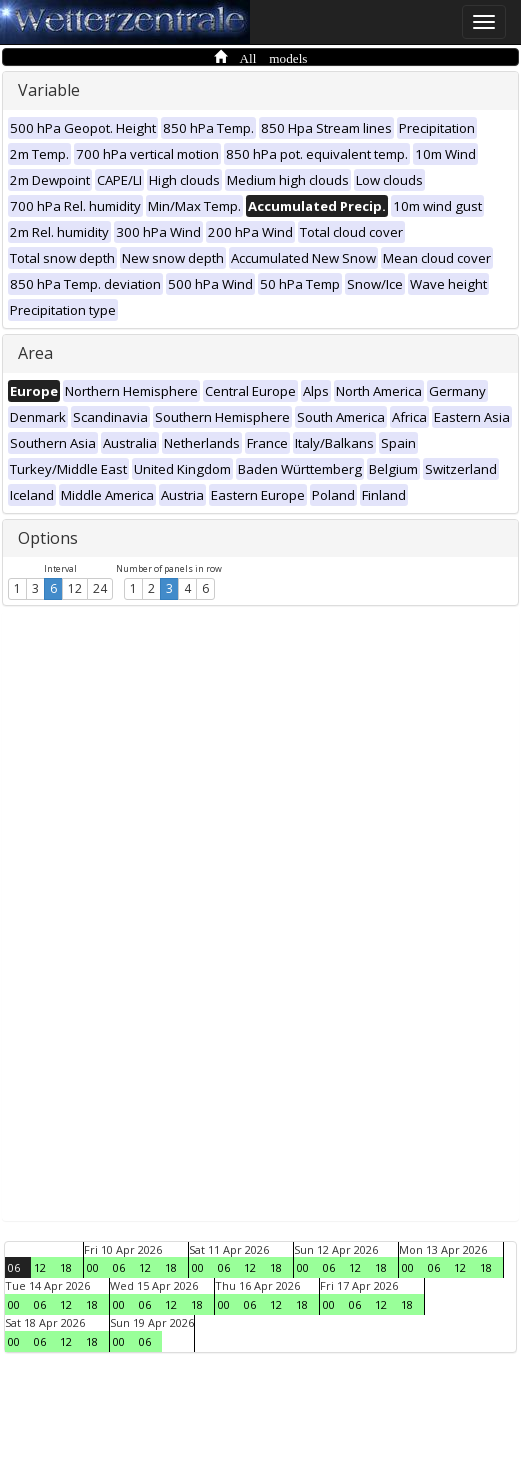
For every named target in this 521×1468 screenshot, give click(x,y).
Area (35, 353)
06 (14, 1267)
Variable (49, 90)
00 (93, 1267)
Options (48, 538)
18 (66, 1267)
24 (100, 588)
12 (75, 588)
